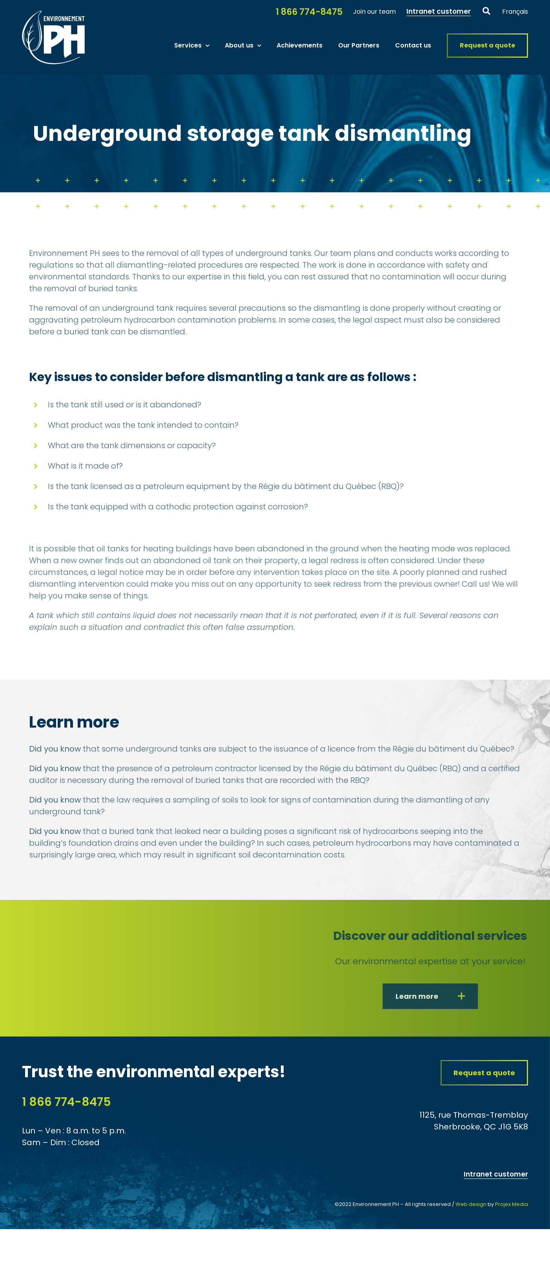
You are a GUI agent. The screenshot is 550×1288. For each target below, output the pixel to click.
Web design (470, 1204)
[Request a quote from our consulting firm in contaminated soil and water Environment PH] (484, 1072)
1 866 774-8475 (66, 1102)
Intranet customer (496, 1174)
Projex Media (511, 1204)
